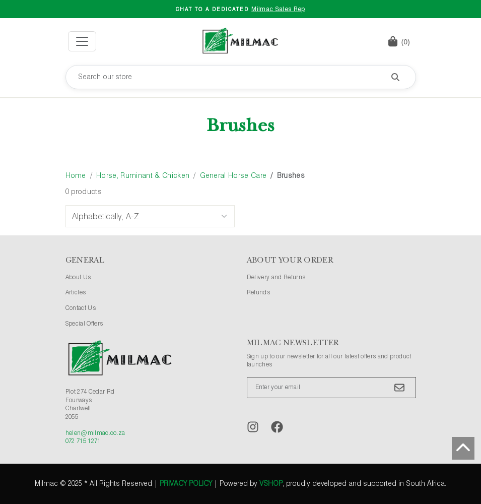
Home (75, 175)
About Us (78, 278)
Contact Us (80, 308)
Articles (75, 293)
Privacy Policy (186, 483)
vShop (271, 483)
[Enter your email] (331, 388)
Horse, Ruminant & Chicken (142, 175)
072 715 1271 (83, 441)
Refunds (258, 293)
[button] (399, 41)
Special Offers (84, 324)
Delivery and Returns (276, 278)
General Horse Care (233, 175)
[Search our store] (240, 77)
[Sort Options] (150, 216)
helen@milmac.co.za (95, 433)
